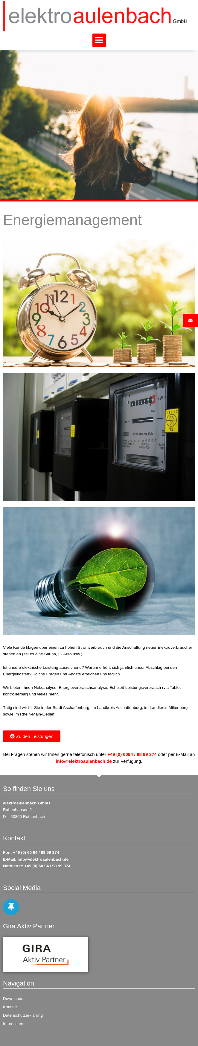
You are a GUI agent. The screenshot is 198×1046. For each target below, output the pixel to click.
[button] (99, 40)
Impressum (13, 1023)
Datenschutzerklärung (23, 1015)
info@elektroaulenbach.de (84, 761)
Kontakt (10, 1007)
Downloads (13, 998)
